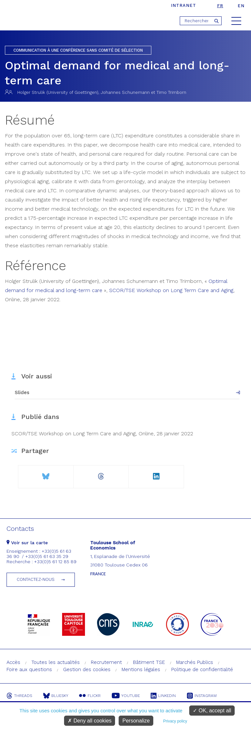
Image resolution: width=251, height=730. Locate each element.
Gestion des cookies (86, 669)
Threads (19, 696)
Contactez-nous (36, 579)
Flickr (90, 695)
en (241, 5)
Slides (22, 392)
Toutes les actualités (55, 662)
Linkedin (163, 696)
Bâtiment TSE (149, 662)
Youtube (126, 696)
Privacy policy (175, 721)
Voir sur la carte (27, 542)
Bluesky (55, 696)
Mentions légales (141, 669)
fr (220, 5)
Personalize (136, 720)
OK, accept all (212, 710)
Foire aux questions (29, 669)
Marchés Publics (194, 662)
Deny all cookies (89, 720)
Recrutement (106, 662)
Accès (13, 662)
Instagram (202, 696)
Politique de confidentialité (202, 669)
